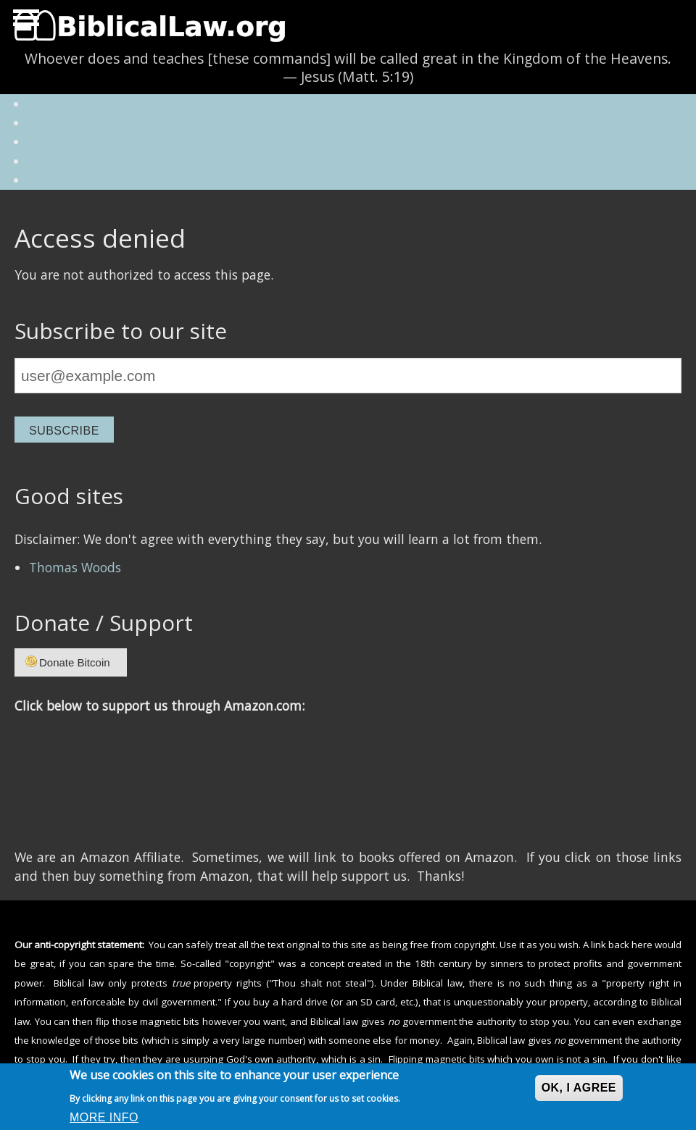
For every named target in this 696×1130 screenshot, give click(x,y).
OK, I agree (579, 1087)
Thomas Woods (75, 567)
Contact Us (75, 181)
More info (104, 1117)
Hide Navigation (24, 22)
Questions (73, 123)
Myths (62, 142)
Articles (67, 162)
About (62, 105)
